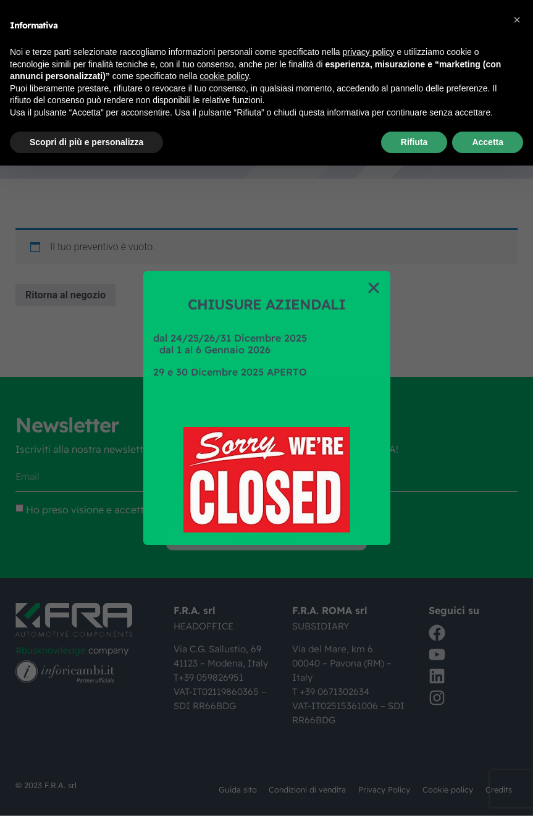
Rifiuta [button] (414, 142)
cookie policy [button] (223, 76)
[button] (517, 20)
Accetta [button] (487, 142)
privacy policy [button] (369, 52)
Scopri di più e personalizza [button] (86, 142)
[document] (266, 408)
